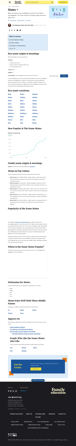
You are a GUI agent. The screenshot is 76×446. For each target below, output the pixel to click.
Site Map (38, 417)
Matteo (22, 94)
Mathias (34, 103)
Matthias (34, 97)
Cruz (11, 347)
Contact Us (62, 414)
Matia (21, 100)
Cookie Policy (49, 424)
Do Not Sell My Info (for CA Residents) (38, 428)
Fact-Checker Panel (59, 421)
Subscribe (36, 369)
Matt (21, 119)
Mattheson (11, 113)
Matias (10, 100)
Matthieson (23, 113)
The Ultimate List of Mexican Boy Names (21, 329)
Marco (35, 347)
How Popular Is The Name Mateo (17, 45)
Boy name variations (14, 42)
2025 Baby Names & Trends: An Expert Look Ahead (26, 333)
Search (64, 75)
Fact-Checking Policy (43, 421)
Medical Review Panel (34, 424)
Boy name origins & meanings (16, 39)
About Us (29, 414)
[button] (17, 9)
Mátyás (34, 123)
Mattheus (10, 116)
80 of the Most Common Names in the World (22, 331)
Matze (9, 103)
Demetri (24, 347)
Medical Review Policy (17, 424)
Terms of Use (61, 424)
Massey (10, 119)
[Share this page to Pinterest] (11, 30)
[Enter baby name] (54, 75)
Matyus (34, 107)
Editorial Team (40, 414)
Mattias (34, 100)
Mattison (34, 116)
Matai (9, 94)
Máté (21, 123)
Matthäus (35, 94)
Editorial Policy (28, 421)
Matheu (22, 107)
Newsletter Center (16, 414)
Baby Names (15, 6)
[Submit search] (52, 2)
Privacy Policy (15, 421)
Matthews (35, 113)
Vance (22, 313)
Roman (34, 310)
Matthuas (10, 110)
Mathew (22, 103)
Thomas (10, 313)
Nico (11, 351)
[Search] (39, 2)
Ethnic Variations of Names (17, 327)
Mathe (22, 116)
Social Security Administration (22, 222)
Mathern (22, 110)
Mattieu (10, 107)
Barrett (22, 310)
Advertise (52, 414)
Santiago (24, 351)
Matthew (22, 97)
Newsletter (63, 2)
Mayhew (34, 110)
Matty (34, 119)
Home (9, 6)
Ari (9, 310)
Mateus (10, 97)
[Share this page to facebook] (9, 30)
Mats (9, 123)
